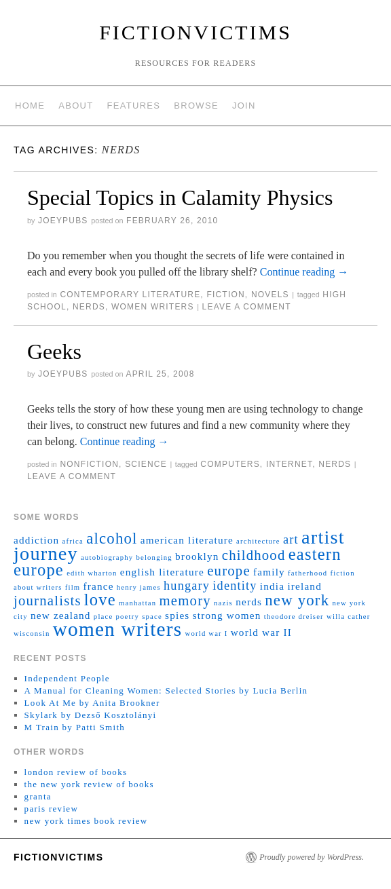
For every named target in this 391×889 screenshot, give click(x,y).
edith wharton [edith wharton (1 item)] (92, 573)
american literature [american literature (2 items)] (187, 540)
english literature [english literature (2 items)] (162, 572)
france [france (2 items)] (98, 586)
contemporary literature (130, 294)
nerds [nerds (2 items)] (249, 601)
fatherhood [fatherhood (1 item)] (307, 573)
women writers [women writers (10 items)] (118, 629)
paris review (51, 808)
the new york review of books (89, 784)
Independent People (67, 678)
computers (229, 464)
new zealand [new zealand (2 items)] (61, 615)
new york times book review (86, 821)
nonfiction (89, 464)
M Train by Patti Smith (75, 727)
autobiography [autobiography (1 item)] (107, 557)
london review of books (76, 772)
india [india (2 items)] (272, 586)
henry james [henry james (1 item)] (139, 587)
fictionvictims (195, 32)
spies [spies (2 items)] (177, 615)
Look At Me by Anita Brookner (92, 703)
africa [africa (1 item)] (72, 541)
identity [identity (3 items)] (234, 585)
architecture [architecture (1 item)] (258, 541)
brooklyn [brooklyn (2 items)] (197, 556)
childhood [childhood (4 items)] (254, 555)
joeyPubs (63, 220)
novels (270, 294)
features (134, 105)
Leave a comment (246, 306)
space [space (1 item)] (152, 616)
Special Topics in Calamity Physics (180, 197)
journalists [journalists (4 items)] (47, 600)
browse (196, 105)
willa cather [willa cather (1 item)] (348, 616)
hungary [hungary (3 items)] (187, 585)
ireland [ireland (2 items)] (304, 586)
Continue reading (304, 272)
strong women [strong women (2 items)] (227, 615)
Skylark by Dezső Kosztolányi (90, 715)
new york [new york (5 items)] (297, 600)
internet (289, 464)
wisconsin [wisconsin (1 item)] (32, 633)
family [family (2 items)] (269, 572)
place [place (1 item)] (103, 616)
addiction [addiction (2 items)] (36, 540)
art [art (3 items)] (291, 539)
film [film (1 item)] (73, 587)
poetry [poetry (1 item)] (127, 616)
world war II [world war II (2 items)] (261, 632)
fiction (225, 294)
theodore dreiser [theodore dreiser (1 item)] (294, 616)
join (244, 105)
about (75, 105)
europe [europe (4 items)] (228, 570)
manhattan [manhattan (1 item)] (137, 603)
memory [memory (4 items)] (185, 600)
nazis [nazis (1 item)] (223, 603)
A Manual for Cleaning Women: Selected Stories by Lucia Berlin (166, 690)
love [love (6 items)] (100, 599)
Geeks (54, 351)
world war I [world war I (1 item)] (206, 633)
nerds (89, 306)
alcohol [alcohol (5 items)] (111, 538)
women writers (152, 306)
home (30, 105)
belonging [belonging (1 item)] (154, 557)
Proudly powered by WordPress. (311, 857)
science (146, 464)
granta (38, 796)
